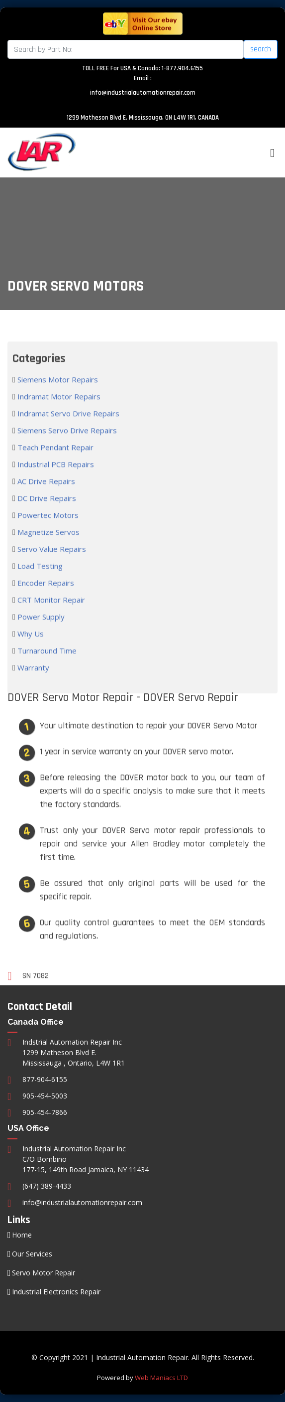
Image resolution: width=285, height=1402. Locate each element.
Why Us (29, 649)
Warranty (32, 683)
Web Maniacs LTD (161, 1377)
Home (22, 1235)
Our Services (32, 1253)
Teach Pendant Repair (54, 463)
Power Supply (40, 632)
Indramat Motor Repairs (57, 412)
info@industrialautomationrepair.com (142, 93)
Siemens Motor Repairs (56, 395)
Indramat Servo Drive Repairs (67, 429)
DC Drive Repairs (45, 514)
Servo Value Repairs (50, 565)
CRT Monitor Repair (50, 616)
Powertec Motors (47, 531)
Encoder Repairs (44, 599)
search (260, 49)
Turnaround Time (46, 666)
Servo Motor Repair (43, 1272)
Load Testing (39, 582)
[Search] (125, 49)
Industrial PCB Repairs (54, 480)
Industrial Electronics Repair (56, 1291)
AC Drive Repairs (45, 497)
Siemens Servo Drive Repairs (66, 446)
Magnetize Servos (47, 548)
